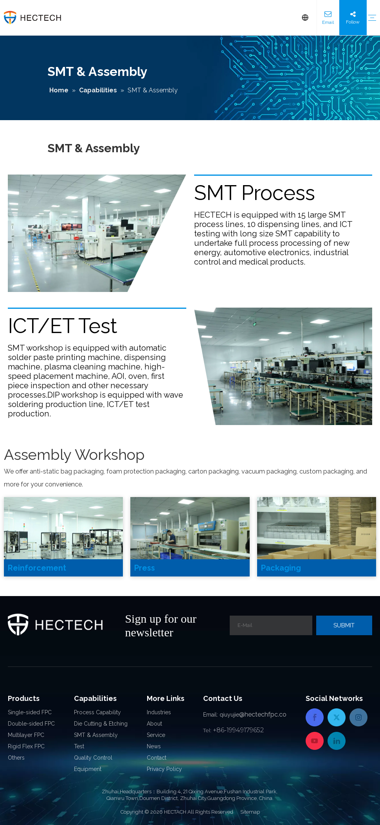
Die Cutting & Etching (101, 724)
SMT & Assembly (96, 735)
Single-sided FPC (30, 712)
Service (156, 735)
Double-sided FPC (31, 724)
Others (16, 758)
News (154, 746)
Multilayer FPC (26, 735)
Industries (159, 712)
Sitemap (250, 812)
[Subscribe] (344, 625)
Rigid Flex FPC (26, 746)
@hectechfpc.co (262, 714)
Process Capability (97, 712)
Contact (156, 758)
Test (79, 746)
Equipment (87, 769)
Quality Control (93, 758)
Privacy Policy (164, 769)
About (154, 724)
